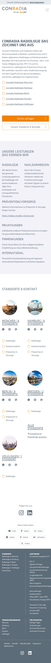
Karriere (7, 643)
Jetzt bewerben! (37, 2)
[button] (12, 531)
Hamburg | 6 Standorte (36, 322)
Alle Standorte (35, 426)
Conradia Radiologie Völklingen (20, 104)
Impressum (37, 643)
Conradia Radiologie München (19, 82)
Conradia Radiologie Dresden (18, 98)
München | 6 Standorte (10, 322)
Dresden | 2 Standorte (36, 392)
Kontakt (15, 643)
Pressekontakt (25, 643)
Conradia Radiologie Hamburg (19, 87)
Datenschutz (8, 646)
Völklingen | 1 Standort (12, 457)
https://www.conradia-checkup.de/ (18, 215)
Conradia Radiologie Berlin (18, 93)
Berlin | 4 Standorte (10, 392)
